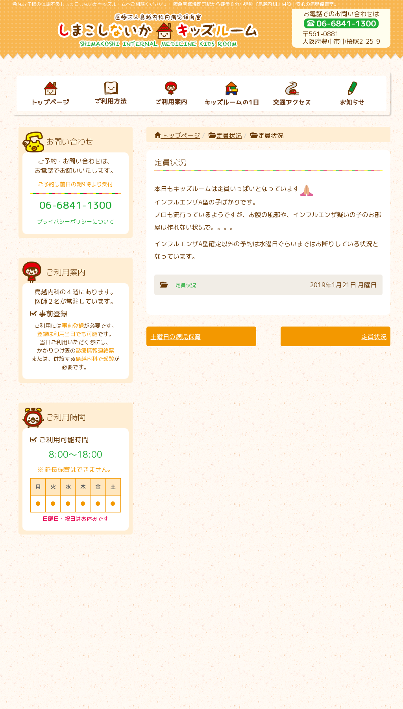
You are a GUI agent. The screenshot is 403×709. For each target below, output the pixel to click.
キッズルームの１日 (224, 573)
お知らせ (345, 573)
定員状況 (229, 135)
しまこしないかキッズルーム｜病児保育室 (193, 700)
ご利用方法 (103, 573)
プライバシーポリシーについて (75, 221)
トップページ (177, 135)
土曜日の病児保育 (175, 336)
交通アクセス (284, 573)
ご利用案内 (163, 573)
